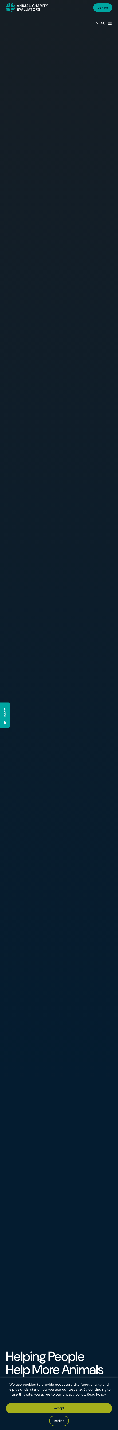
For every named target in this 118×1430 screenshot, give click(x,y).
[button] (101, 23)
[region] (59, 1404)
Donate (103, 8)
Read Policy (96, 1394)
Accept (59, 1408)
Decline (59, 1421)
